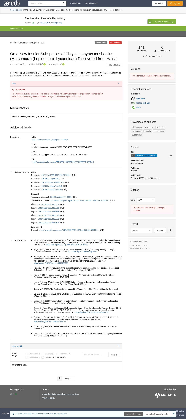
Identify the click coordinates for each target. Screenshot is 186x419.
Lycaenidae (137, 135)
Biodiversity (137, 127)
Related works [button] (19, 172)
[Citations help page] (21, 346)
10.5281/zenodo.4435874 (49, 222)
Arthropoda (137, 131)
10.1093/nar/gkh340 (50, 179)
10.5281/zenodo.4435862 (49, 204)
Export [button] (160, 230)
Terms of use (178, 415)
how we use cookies (58, 414)
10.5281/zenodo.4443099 (61, 197)
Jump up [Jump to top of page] (64, 378)
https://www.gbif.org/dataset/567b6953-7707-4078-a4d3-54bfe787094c (69, 230)
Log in (159, 3)
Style (133, 200)
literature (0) (34, 354)
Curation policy (48, 398)
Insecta (148, 131)
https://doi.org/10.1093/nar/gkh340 (82, 252)
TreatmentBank (143, 103)
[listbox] (145, 200)
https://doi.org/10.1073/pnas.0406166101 (51, 263)
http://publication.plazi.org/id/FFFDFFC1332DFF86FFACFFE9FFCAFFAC (63, 162)
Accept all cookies (134, 414)
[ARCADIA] (165, 397)
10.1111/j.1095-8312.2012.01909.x (56, 175)
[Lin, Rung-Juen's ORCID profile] (63, 64)
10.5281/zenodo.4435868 (49, 212)
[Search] (63, 3)
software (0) (65, 354)
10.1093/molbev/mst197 (52, 190)
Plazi (12, 394)
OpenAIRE (140, 98)
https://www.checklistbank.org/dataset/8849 (50, 140)
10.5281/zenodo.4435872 (49, 219)
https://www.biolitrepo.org (51, 23)
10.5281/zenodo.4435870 (49, 215)
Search (114, 355)
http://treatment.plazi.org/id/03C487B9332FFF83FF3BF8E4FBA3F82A (80, 201)
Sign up (175, 3)
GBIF (138, 107)
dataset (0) (50, 354)
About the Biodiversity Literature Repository (60, 394)
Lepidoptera (159, 131)
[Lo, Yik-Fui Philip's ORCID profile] (44, 64)
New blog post (16, 10)
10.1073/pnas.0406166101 (53, 182)
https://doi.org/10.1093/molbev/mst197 (50, 321)
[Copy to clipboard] (171, 155)
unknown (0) (34, 357)
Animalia (160, 127)
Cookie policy (178, 411)
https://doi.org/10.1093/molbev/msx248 (91, 312)
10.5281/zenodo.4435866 (49, 208)
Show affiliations (114, 65)
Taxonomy (149, 127)
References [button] (18, 240)
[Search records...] (44, 3)
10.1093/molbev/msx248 (52, 186)
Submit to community (160, 21)
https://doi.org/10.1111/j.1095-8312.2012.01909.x (66, 245)
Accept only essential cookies (157, 414)
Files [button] (66, 83)
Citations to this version (55, 357)
